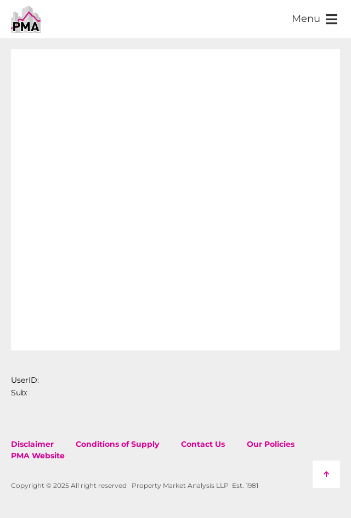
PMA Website (38, 456)
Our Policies (271, 444)
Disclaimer (32, 444)
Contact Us (203, 444)
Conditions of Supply (117, 444)
